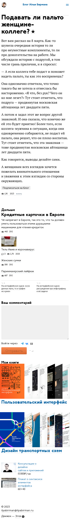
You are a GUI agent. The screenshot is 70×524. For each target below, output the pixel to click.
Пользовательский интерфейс (34, 402)
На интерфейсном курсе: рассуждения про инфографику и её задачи (51, 289)
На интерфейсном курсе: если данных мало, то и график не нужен (15, 289)
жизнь (19, 193)
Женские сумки (11, 260)
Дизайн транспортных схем (31, 451)
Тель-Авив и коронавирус (17, 250)
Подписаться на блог (16, 188)
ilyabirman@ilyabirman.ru (17, 510)
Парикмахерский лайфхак (17, 271)
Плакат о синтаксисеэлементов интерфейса (30, 482)
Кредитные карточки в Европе (32, 215)
